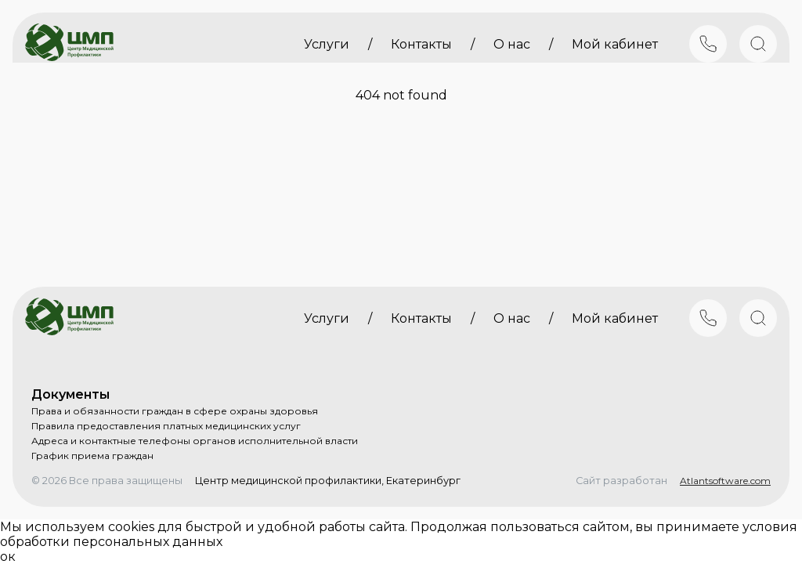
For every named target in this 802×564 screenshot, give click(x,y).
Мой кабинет (615, 44)
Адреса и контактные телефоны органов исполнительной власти (194, 440)
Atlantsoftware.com (725, 480)
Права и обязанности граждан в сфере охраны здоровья (174, 411)
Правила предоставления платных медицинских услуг (166, 426)
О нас (511, 44)
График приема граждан (92, 455)
